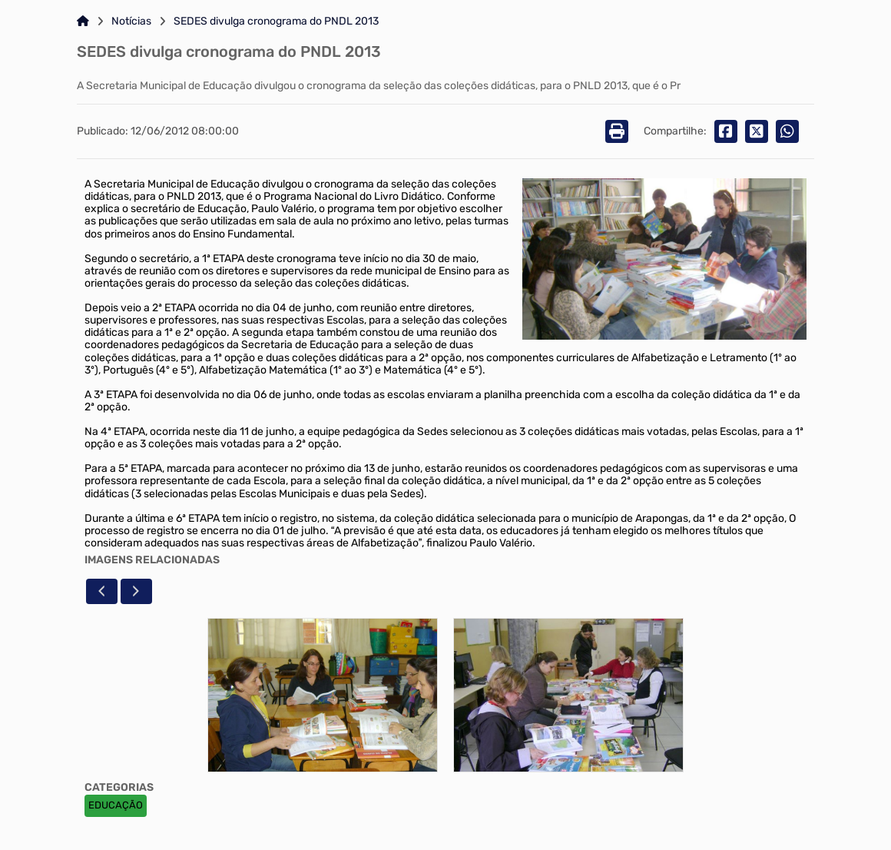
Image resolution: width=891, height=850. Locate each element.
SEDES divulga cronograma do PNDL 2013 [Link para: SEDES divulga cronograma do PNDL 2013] (276, 21)
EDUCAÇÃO (115, 805)
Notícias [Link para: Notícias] (131, 21)
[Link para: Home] (83, 21)
